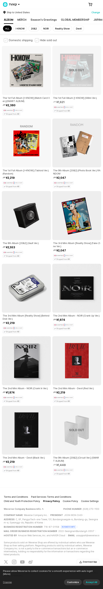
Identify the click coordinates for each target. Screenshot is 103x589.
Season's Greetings (44, 19)
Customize (73, 582)
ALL (7, 28)
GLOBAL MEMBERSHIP (75, 19)
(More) (6, 574)
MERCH (21, 19)
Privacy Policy (51, 501)
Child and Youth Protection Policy (22, 501)
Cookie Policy (70, 501)
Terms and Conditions (16, 496)
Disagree (7, 582)
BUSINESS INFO (68, 527)
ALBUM (8, 19)
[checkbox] (18, 40)
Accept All (91, 582)
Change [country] (95, 12)
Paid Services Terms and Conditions (51, 496)
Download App (88, 561)
